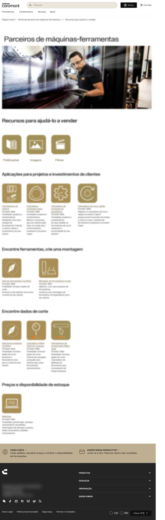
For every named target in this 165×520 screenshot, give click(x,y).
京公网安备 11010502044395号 (17, 495)
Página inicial (8, 19)
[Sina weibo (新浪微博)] (35, 502)
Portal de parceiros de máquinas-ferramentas (39, 19)
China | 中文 (141, 513)
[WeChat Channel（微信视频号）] (29, 502)
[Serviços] (42, 12)
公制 (114, 512)
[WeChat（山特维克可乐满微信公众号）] (5, 502)
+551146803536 (12, 489)
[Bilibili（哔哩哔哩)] (17, 502)
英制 (124, 512)
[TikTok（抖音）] (11, 502)
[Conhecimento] (26, 12)
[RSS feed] (41, 502)
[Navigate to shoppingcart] (146, 5)
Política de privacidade (27, 511)
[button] (38, 453)
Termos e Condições (65, 511)
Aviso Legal (7, 511)
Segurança (47, 511)
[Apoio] (52, 12)
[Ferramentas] (8, 12)
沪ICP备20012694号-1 (13, 492)
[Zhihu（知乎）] (23, 502)
